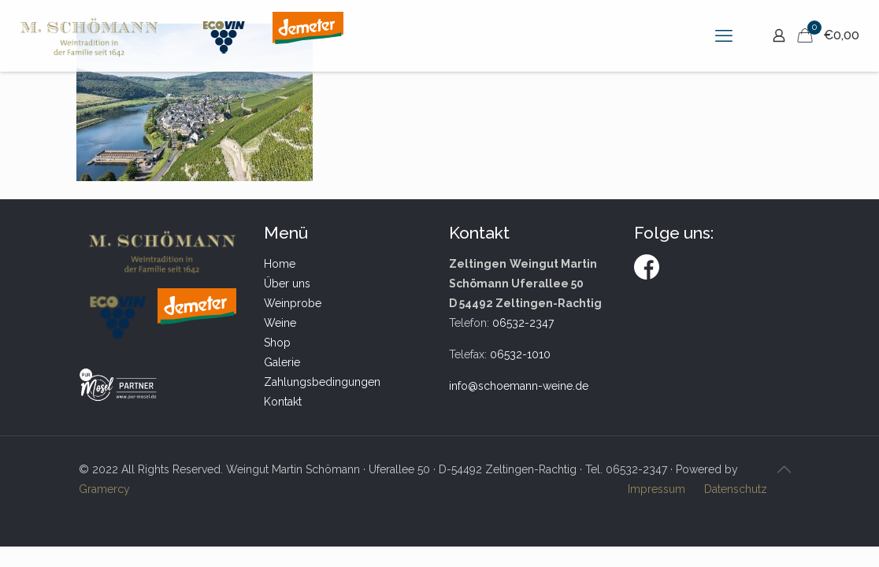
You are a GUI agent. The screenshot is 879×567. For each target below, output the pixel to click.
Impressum (656, 489)
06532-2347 (523, 323)
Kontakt (283, 401)
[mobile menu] (723, 35)
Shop (277, 342)
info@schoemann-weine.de (518, 386)
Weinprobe (292, 303)
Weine (280, 323)
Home (279, 264)
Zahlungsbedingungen (322, 382)
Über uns (287, 283)
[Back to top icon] (783, 469)
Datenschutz (735, 489)
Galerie (282, 362)
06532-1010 (520, 354)
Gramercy (104, 489)
